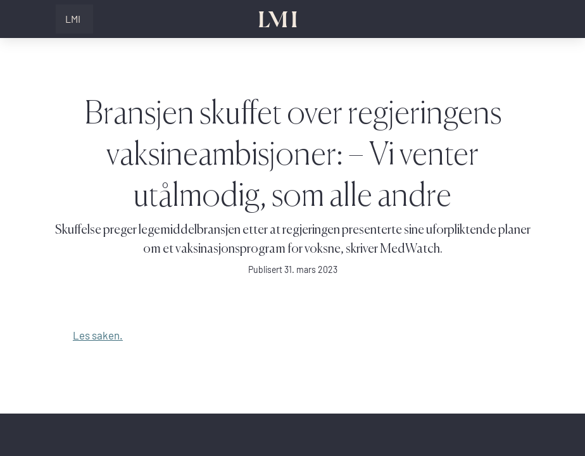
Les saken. (98, 335)
